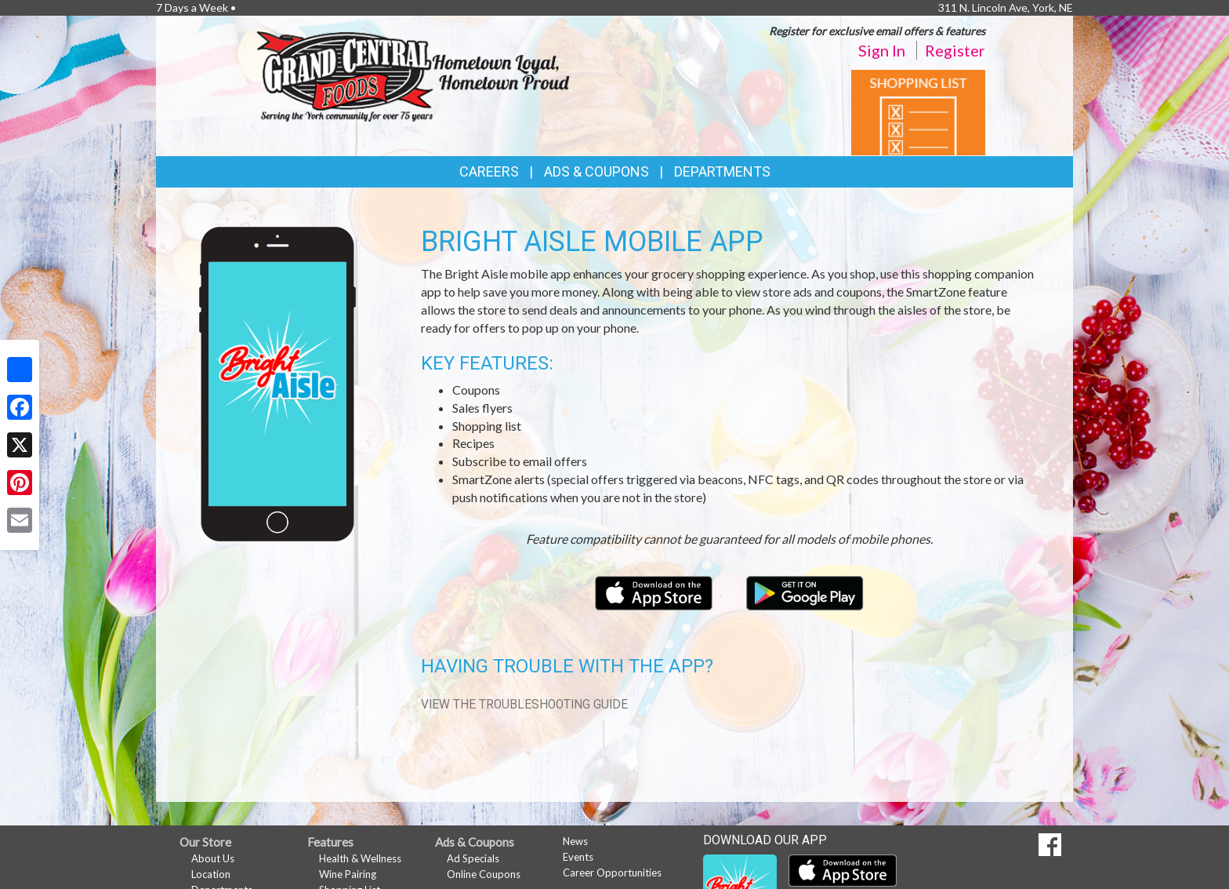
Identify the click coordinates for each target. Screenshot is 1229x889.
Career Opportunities (612, 872)
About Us (212, 858)
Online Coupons (483, 874)
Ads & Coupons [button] (596, 171)
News (575, 841)
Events (578, 857)
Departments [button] (722, 171)
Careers (489, 171)
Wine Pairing (347, 874)
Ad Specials (473, 858)
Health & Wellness (360, 858)
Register (955, 50)
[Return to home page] (413, 75)
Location (210, 874)
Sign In (881, 50)
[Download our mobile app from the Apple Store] (655, 591)
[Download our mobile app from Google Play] (805, 591)
